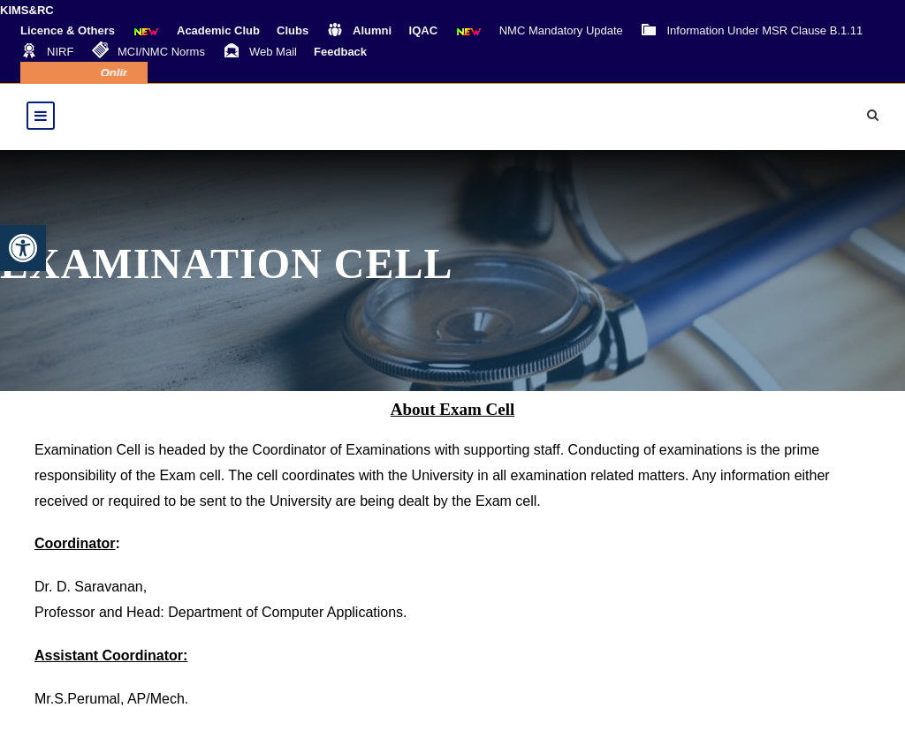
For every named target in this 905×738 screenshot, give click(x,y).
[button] (23, 248)
